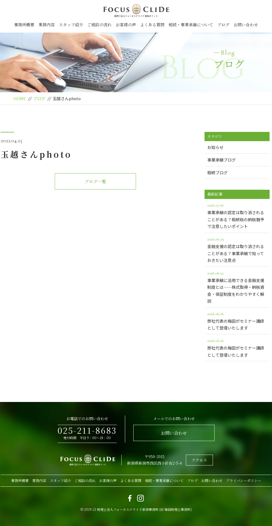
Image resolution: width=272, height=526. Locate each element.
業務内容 (46, 24)
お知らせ (215, 147)
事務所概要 (24, 24)
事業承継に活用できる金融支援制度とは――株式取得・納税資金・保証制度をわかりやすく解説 (237, 287)
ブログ (223, 24)
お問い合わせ (246, 24)
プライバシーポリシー (243, 480)
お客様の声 (126, 24)
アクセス (199, 460)
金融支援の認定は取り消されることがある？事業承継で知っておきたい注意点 (237, 249)
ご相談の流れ (99, 24)
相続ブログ (217, 172)
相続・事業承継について (191, 24)
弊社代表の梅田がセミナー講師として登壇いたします (237, 320)
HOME (20, 98)
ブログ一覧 (95, 181)
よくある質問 (152, 24)
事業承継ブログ (221, 160)
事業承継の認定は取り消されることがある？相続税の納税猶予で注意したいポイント (237, 215)
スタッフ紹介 (71, 24)
